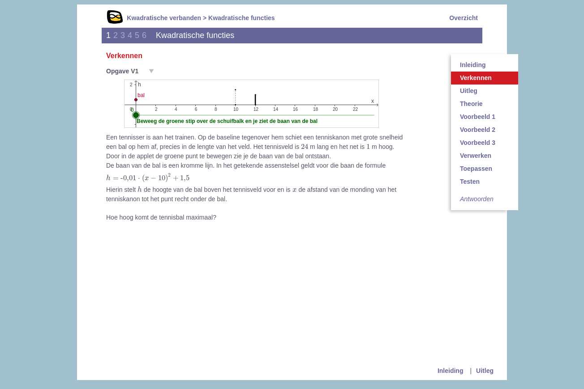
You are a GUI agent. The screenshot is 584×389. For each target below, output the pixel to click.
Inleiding (473, 64)
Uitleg (468, 90)
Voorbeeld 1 (477, 116)
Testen (470, 181)
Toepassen (476, 168)
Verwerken (475, 155)
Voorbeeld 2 (477, 129)
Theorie (471, 103)
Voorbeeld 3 (477, 142)
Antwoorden (477, 199)
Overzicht (463, 17)
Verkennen (476, 77)
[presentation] (304, 146)
